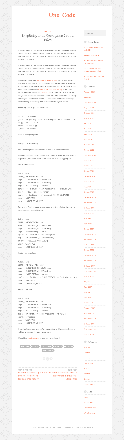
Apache (87, 347)
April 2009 (88, 224)
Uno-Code (62, 15)
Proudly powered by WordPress (45, 427)
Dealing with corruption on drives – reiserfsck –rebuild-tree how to (33, 374)
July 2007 (87, 282)
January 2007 (89, 313)
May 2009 (87, 218)
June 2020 (88, 134)
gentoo (58, 346)
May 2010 (87, 187)
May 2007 (87, 292)
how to (69, 346)
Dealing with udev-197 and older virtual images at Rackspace (62, 374)
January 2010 (89, 192)
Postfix (86, 368)
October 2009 (89, 208)
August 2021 (89, 118)
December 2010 (90, 176)
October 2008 (89, 245)
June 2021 (88, 129)
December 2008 (90, 234)
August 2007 (89, 276)
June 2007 (88, 287)
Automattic (88, 427)
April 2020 (88, 139)
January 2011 (89, 171)
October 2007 (89, 266)
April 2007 (88, 297)
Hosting (87, 358)
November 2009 (90, 203)
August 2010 (89, 181)
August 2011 (89, 160)
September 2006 (90, 329)
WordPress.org (89, 413)
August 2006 (89, 334)
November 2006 (90, 318)
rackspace (48, 350)
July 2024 (87, 97)
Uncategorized (89, 384)
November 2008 (90, 240)
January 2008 (89, 250)
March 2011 (88, 166)
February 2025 (89, 92)
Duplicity (46, 92)
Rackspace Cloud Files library (50, 89)
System (87, 379)
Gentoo (47, 31)
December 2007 (90, 255)
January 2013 (89, 145)
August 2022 (89, 108)
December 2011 (90, 155)
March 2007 (88, 303)
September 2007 (90, 271)
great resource (33, 338)
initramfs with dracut (91, 55)
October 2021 (89, 113)
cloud (35, 346)
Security (87, 374)
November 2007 (90, 261)
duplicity (46, 346)
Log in (86, 397)
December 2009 (90, 197)
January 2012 (89, 150)
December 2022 (90, 102)
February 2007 (89, 308)
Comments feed (90, 408)
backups (25, 346)
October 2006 (89, 324)
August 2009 (89, 213)
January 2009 (89, 229)
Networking (88, 363)
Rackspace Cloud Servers (47, 80)
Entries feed (88, 402)
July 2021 (87, 124)
